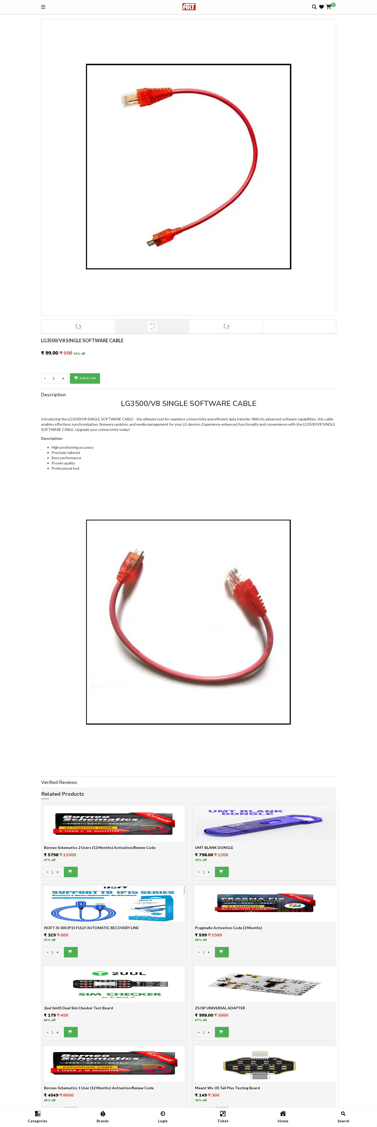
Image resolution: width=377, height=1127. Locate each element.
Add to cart (85, 378)
